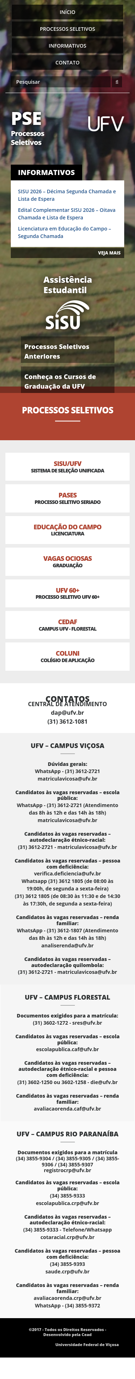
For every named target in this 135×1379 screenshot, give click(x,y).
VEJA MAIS (109, 253)
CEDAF (67, 624)
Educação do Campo (67, 530)
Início (68, 12)
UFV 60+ (67, 593)
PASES (67, 498)
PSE (36, 126)
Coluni (67, 656)
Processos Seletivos (67, 28)
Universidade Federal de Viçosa (87, 1344)
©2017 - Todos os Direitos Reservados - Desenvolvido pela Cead (67, 1332)
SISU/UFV (67, 466)
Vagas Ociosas (67, 561)
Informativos (67, 45)
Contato (67, 62)
